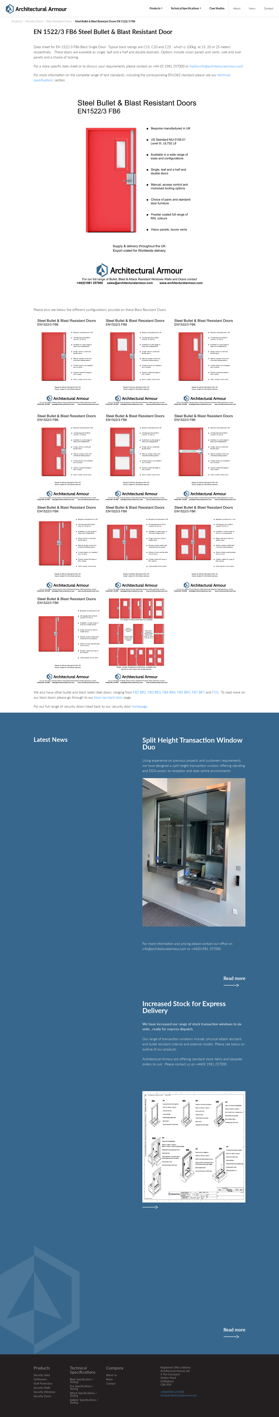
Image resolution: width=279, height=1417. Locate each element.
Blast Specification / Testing (82, 1381)
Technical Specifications (185, 8)
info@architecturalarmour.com (178, 1395)
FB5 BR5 (183, 692)
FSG (215, 692)
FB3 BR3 (154, 692)
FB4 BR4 (168, 692)
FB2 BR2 (139, 692)
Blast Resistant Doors (59, 21)
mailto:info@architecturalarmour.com (216, 66)
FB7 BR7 (198, 692)
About (236, 8)
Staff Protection (43, 1383)
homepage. (140, 706)
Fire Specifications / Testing (81, 1387)
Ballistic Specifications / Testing (84, 1401)
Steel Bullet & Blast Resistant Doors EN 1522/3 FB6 (105, 21)
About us (111, 1375)
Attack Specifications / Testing (83, 1394)
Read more (234, 978)
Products (155, 8)
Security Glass (42, 1375)
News (252, 8)
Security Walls (42, 1387)
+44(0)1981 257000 (172, 1392)
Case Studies (217, 8)
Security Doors (34, 21)
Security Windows (44, 1392)
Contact (268, 8)
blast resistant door (109, 697)
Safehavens (40, 1379)
